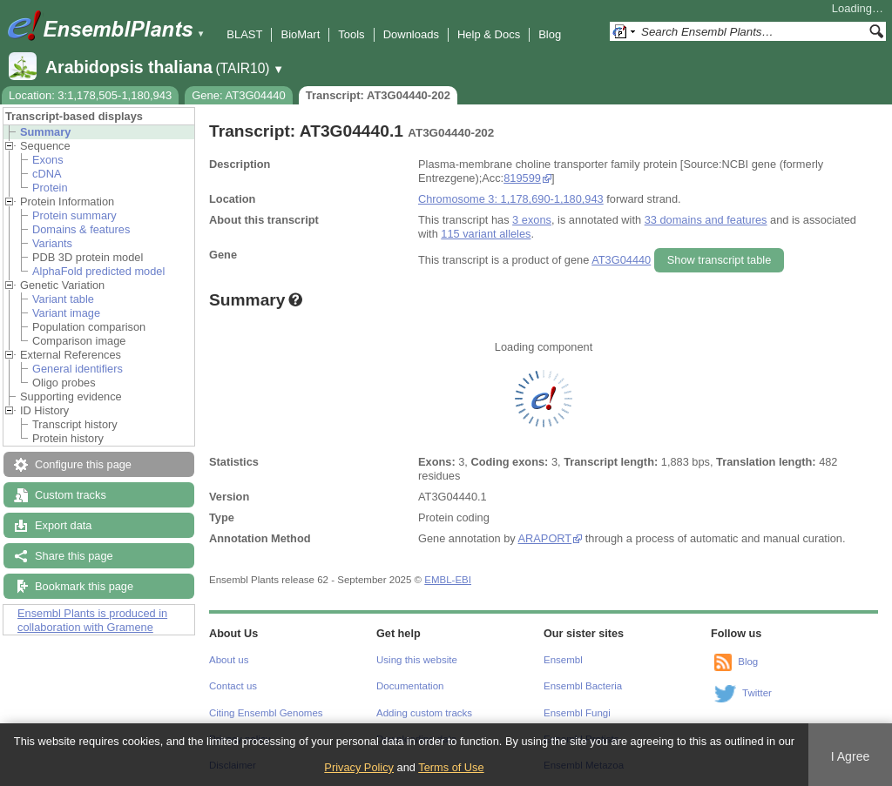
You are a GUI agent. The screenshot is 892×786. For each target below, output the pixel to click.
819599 (522, 178)
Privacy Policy (359, 767)
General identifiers (77, 368)
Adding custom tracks (424, 713)
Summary (45, 131)
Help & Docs (488, 34)
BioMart (300, 34)
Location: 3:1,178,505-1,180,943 (90, 95)
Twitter (757, 693)
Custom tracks (70, 494)
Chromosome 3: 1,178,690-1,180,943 (511, 198)
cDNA (46, 173)
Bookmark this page (84, 586)
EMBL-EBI (447, 579)
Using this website (416, 660)
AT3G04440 (621, 259)
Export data (63, 525)
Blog (549, 34)
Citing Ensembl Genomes (266, 713)
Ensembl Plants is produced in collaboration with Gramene (92, 620)
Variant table (63, 299)
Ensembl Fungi (577, 713)
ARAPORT (544, 538)
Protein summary (74, 215)
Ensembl (563, 660)
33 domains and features (706, 219)
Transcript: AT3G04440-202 (378, 95)
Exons (48, 159)
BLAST (244, 34)
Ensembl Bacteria (583, 686)
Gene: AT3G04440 (238, 95)
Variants (52, 243)
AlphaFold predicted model (98, 271)
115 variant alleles (485, 233)
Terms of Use (450, 767)
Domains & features (81, 229)
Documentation (409, 686)
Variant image (66, 312)
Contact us (233, 686)
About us (228, 660)
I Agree (850, 756)
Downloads (411, 34)
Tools (351, 34)
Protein (50, 187)
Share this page (74, 555)
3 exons (531, 219)
